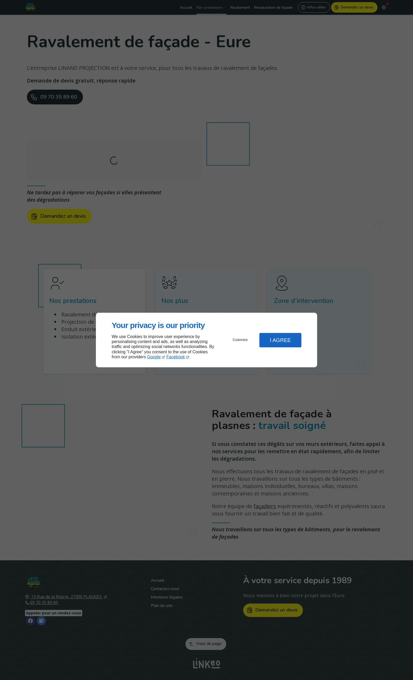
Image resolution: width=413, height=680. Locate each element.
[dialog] (206, 340)
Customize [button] (240, 340)
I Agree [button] (280, 340)
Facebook (175, 357)
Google (154, 357)
